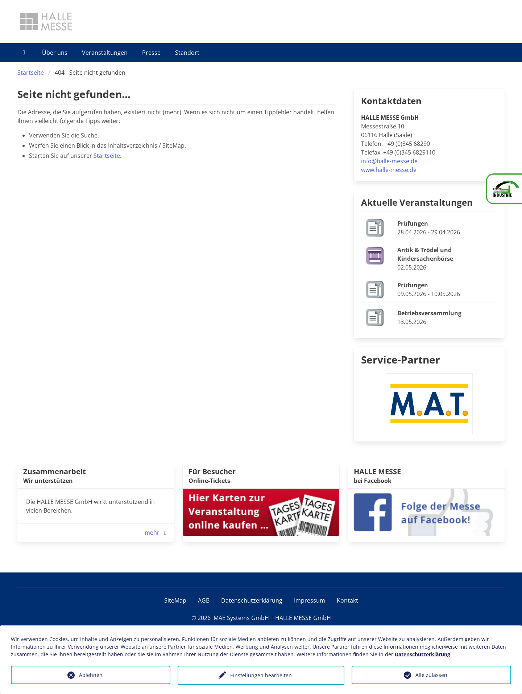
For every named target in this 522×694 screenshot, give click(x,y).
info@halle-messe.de (389, 161)
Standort (187, 53)
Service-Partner (400, 359)
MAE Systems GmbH (241, 618)
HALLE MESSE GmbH (303, 618)
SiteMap (175, 600)
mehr (157, 533)
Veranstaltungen (105, 53)
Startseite (30, 73)
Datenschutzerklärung (251, 600)
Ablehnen (91, 675)
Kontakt (347, 600)
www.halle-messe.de (389, 170)
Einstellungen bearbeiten (261, 675)
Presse (151, 53)
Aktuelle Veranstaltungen (417, 202)
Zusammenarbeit (54, 471)
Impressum (309, 600)
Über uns (54, 53)
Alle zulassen (431, 675)
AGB (204, 600)
